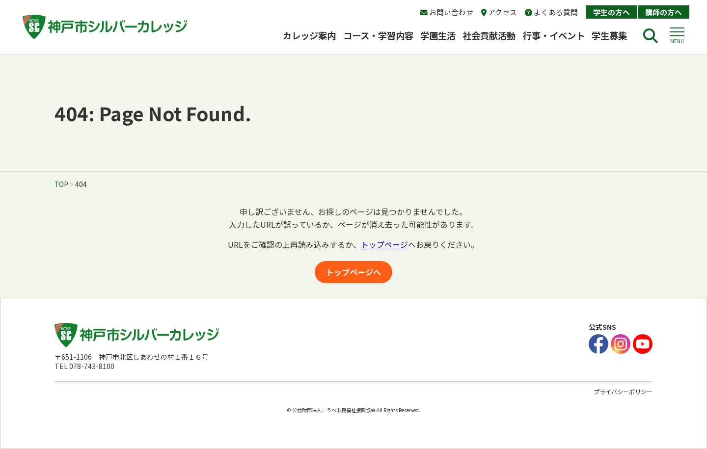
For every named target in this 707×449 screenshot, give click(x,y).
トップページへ (353, 272)
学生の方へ (611, 12)
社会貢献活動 (489, 35)
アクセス (499, 12)
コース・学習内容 (378, 35)
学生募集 (614, 35)
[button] (677, 36)
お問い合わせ (446, 12)
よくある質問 (551, 12)
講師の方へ (663, 12)
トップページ (384, 244)
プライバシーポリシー (623, 391)
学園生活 (438, 35)
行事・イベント (554, 35)
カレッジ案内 (309, 35)
